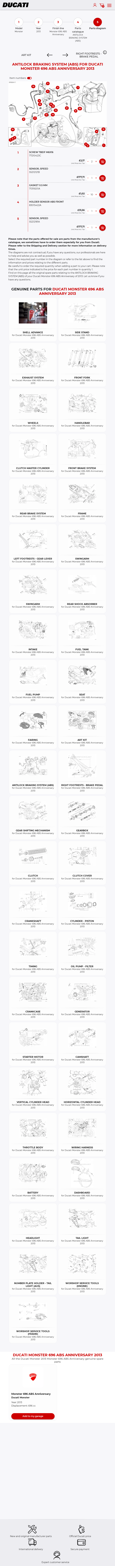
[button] (105, 52)
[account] (95, 5)
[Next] (65, 55)
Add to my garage (32, 1416)
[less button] (88, 161)
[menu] (109, 5)
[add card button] (102, 161)
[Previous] (50, 55)
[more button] (96, 161)
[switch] (29, 78)
